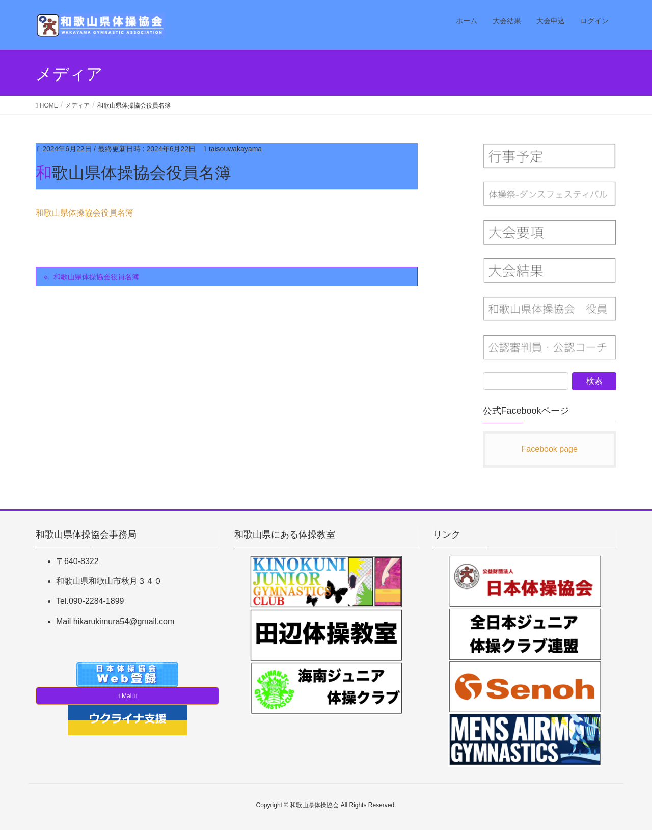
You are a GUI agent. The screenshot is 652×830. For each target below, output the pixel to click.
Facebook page (550, 449)
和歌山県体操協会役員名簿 (84, 212)
